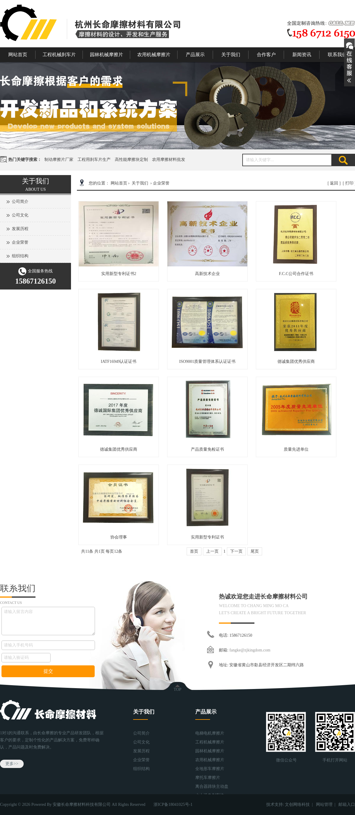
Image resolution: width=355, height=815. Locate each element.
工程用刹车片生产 (94, 159)
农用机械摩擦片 (153, 54)
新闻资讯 (301, 54)
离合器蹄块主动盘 (211, 786)
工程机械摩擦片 (209, 742)
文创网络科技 (297, 804)
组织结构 (20, 256)
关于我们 (230, 54)
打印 (349, 183)
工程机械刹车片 (59, 54)
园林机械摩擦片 (106, 54)
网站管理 (324, 804)
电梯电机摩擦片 (209, 733)
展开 (349, 62)
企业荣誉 (20, 242)
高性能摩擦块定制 (131, 159)
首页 (194, 551)
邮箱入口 (346, 804)
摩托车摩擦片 (207, 777)
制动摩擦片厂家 (58, 159)
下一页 (236, 551)
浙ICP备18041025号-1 (173, 804)
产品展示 (195, 54)
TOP (177, 689)
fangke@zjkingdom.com (249, 650)
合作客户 (266, 54)
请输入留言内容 (48, 621)
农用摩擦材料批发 (168, 159)
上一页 (212, 551)
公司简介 (20, 201)
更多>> (11, 763)
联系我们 (337, 54)
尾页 (255, 551)
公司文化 (20, 215)
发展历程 (20, 229)
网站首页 (17, 54)
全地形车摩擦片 (209, 769)
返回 (334, 183)
